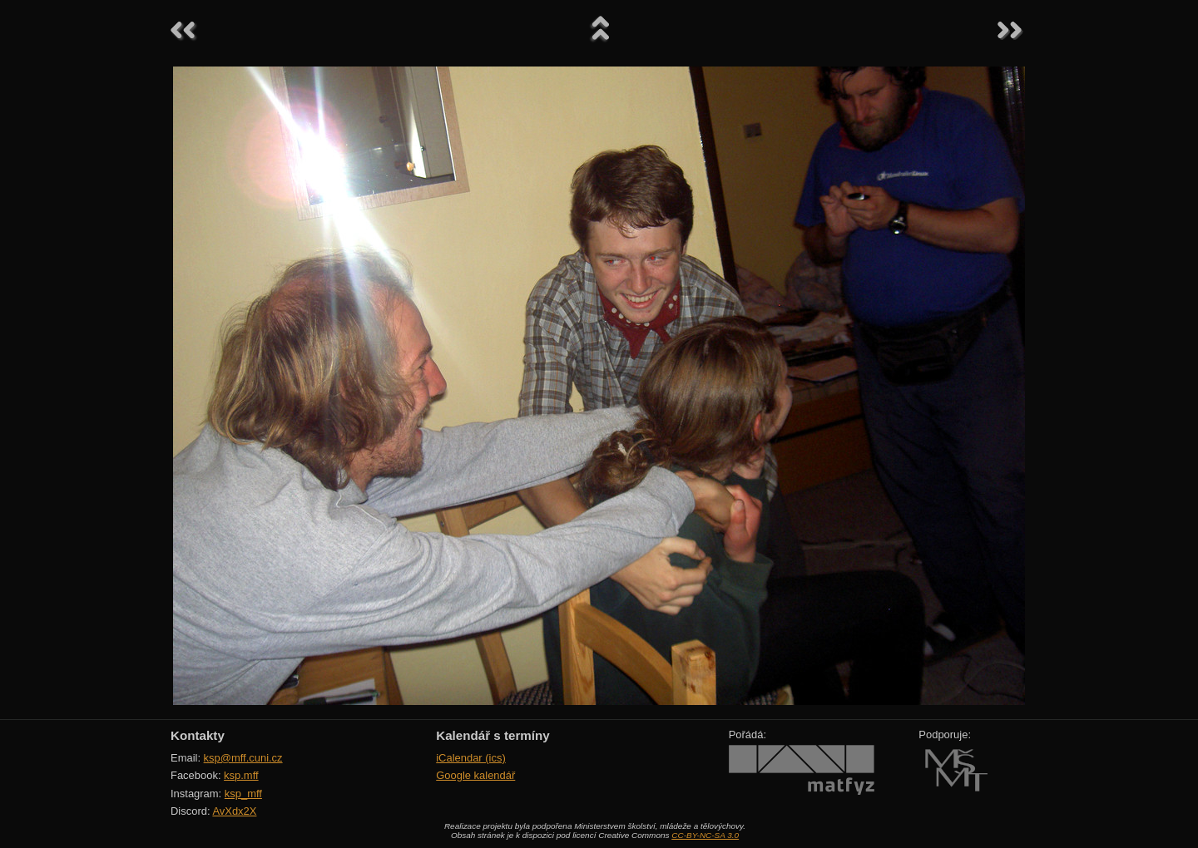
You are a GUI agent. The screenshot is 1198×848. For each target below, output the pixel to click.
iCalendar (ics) (471, 758)
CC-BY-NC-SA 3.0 (705, 835)
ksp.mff (241, 775)
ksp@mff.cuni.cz (243, 758)
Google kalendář (475, 775)
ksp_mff (243, 793)
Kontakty (198, 735)
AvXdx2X (234, 811)
